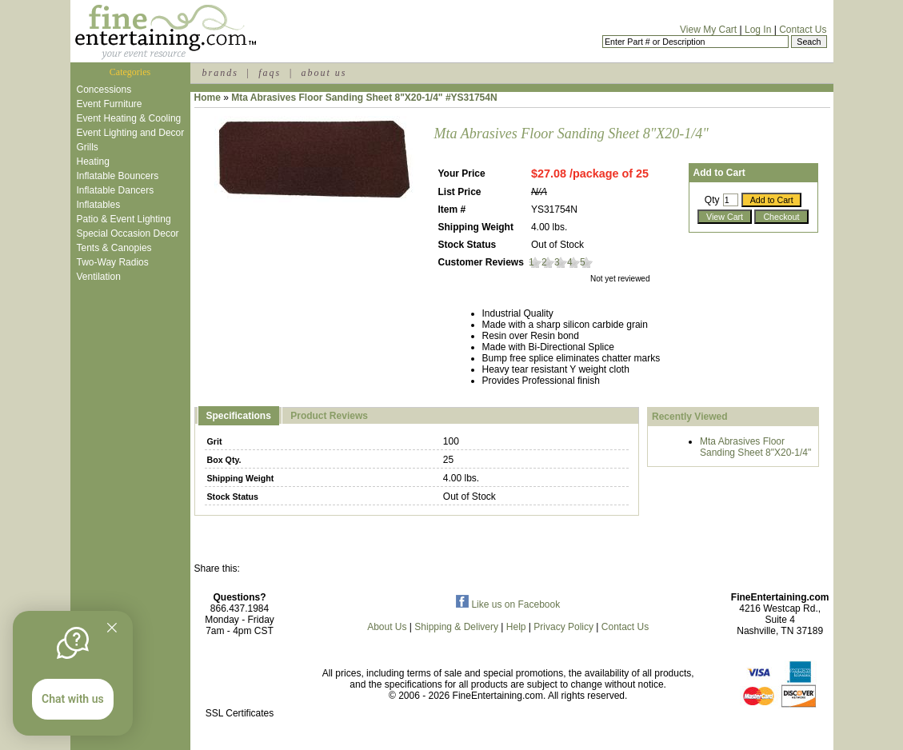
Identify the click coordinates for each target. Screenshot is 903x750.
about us (323, 72)
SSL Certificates (240, 713)
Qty (712, 199)
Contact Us (802, 29)
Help (516, 626)
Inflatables (99, 204)
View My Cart (708, 29)
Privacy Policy (563, 626)
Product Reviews (329, 415)
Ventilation (99, 276)
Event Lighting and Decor (131, 132)
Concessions (104, 89)
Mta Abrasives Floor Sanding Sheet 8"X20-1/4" (755, 447)
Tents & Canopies (114, 247)
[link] (240, 679)
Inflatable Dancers (115, 190)
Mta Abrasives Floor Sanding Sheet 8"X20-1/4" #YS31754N (364, 97)
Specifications (238, 415)
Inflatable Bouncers (118, 176)
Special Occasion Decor (128, 233)
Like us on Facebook (508, 604)
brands (220, 72)
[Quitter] (112, 627)
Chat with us (73, 698)
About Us (386, 626)
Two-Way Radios (113, 262)
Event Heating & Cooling (129, 118)
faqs (269, 72)
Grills (87, 147)
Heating (93, 161)
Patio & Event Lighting (124, 219)
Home (207, 97)
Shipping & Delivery (456, 626)
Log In (758, 29)
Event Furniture (109, 104)
